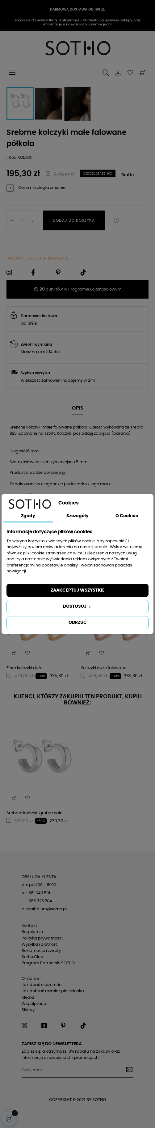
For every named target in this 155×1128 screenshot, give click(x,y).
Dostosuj (77, 606)
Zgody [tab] (28, 516)
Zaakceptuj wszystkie (78, 590)
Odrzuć (77, 622)
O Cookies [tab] (126, 516)
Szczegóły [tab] (77, 516)
